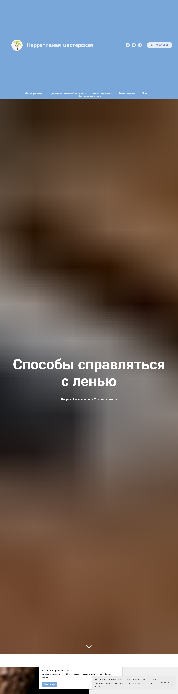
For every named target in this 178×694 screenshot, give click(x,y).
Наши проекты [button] (89, 96)
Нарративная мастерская (60, 45)
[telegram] (140, 45)
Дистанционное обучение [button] (67, 93)
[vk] (128, 45)
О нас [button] (146, 93)
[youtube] (134, 45)
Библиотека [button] (127, 93)
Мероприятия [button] (34, 93)
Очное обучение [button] (102, 93)
